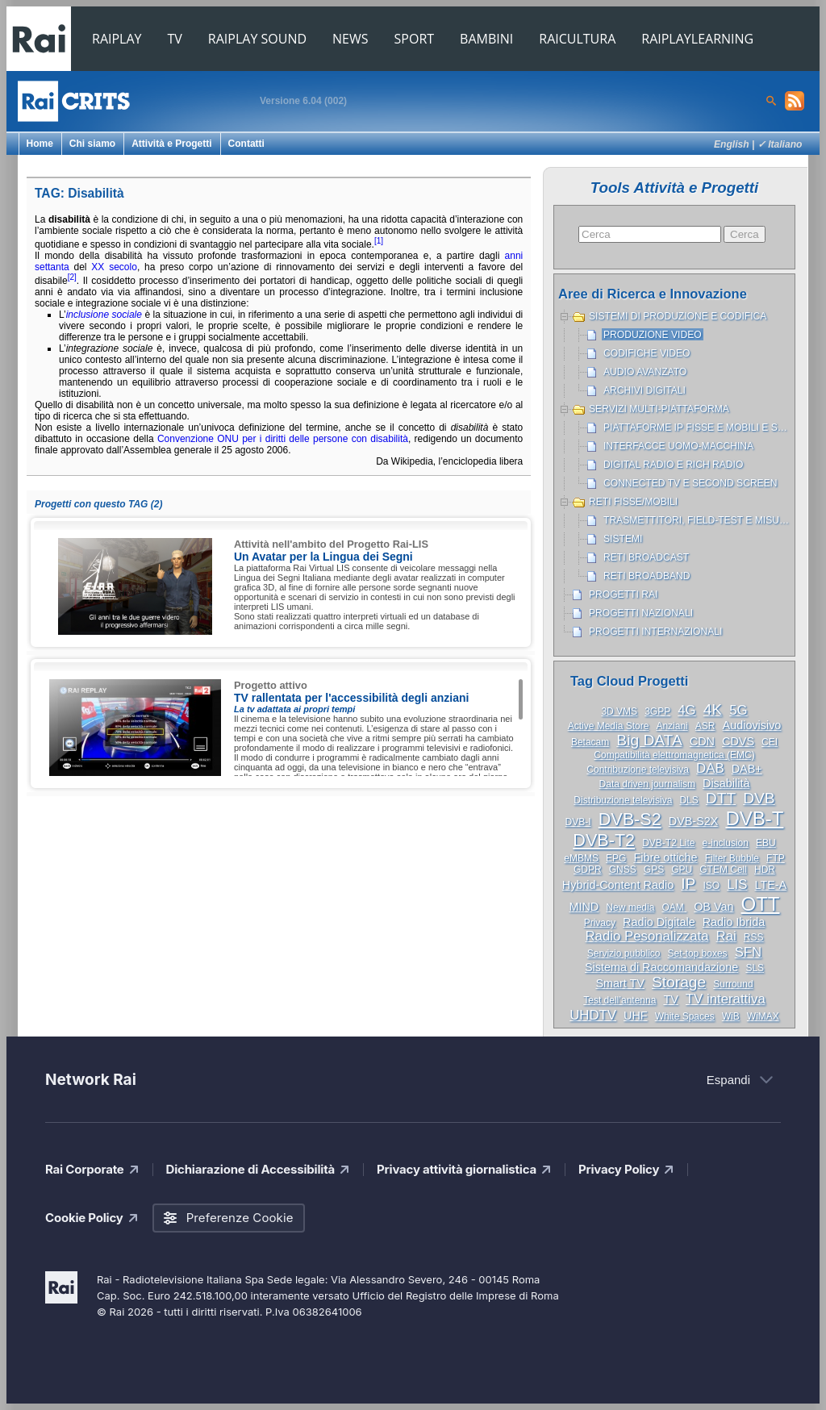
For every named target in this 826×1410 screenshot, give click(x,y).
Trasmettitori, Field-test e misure (698, 520)
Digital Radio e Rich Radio (673, 464)
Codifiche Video (646, 353)
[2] (72, 277)
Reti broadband (646, 576)
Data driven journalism (647, 784)
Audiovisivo (752, 725)
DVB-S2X (694, 821)
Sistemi (622, 538)
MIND (584, 906)
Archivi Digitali (644, 390)
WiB (731, 1016)
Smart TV (620, 983)
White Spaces (685, 1016)
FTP (775, 858)
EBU (766, 843)
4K (712, 709)
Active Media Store (608, 726)
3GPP (657, 711)
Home (40, 143)
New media (630, 907)
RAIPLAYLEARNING (697, 39)
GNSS (622, 869)
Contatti (246, 143)
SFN (748, 952)
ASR (705, 726)
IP (688, 883)
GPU (681, 869)
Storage (679, 982)
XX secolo (114, 267)
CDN (702, 741)
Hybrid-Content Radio (618, 884)
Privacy (599, 922)
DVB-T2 (604, 840)
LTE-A (770, 884)
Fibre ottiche (665, 857)
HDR (764, 869)
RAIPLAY (117, 39)
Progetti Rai (623, 594)
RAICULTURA (577, 39)
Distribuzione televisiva (623, 800)
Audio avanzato (644, 372)
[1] (378, 240)
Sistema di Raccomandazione (661, 967)
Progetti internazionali (655, 631)
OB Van (713, 906)
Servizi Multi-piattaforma (659, 409)
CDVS (738, 741)
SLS (754, 968)
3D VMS (619, 711)
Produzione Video (652, 334)
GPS (654, 869)
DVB (758, 798)
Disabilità (726, 783)
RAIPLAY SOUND (257, 39)
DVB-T (754, 818)
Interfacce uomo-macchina (678, 446)
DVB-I (578, 822)
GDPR (588, 869)
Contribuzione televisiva (637, 769)
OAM (673, 907)
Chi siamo (92, 143)
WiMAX (763, 1016)
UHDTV (592, 1015)
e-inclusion (726, 843)
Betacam (590, 742)
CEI (769, 742)
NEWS (350, 39)
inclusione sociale (104, 314)
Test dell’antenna (619, 1000)
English (731, 144)
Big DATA (649, 740)
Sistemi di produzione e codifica (677, 316)
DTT (721, 798)
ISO (711, 885)
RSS (754, 937)
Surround (733, 984)
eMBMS (581, 858)
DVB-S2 (630, 819)
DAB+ (747, 768)
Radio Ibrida (734, 922)
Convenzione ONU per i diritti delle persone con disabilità (282, 438)
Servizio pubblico (624, 953)
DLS (688, 800)
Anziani (671, 726)
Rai (726, 936)
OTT (760, 904)
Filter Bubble (732, 858)
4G (686, 710)
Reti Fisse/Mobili (633, 501)
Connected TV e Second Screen (690, 483)
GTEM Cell (723, 869)
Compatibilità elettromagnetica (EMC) (674, 755)
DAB (710, 768)
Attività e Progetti (171, 143)
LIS (737, 884)
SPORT (414, 39)
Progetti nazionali (641, 613)
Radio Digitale (659, 922)
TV (175, 39)
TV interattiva (726, 999)
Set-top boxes (698, 953)
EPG (616, 858)
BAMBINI (486, 39)
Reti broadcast (646, 557)
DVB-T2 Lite (668, 843)
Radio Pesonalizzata (647, 936)
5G (738, 710)
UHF (636, 1015)
